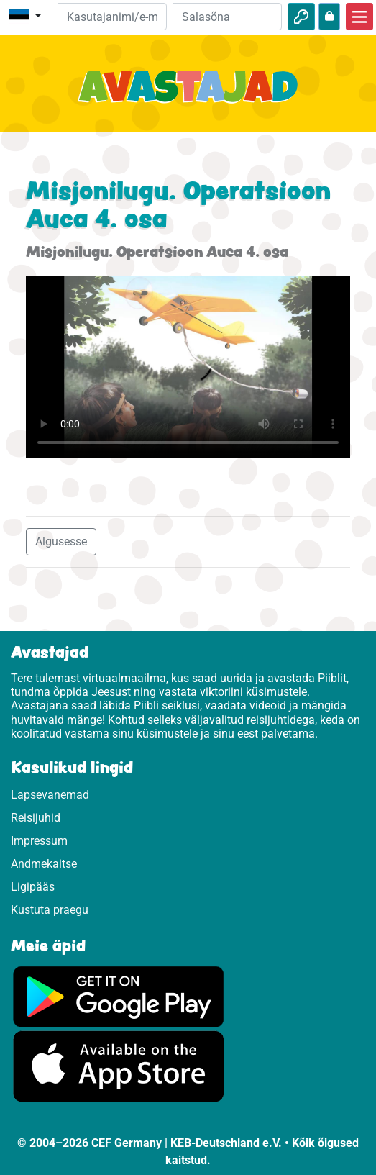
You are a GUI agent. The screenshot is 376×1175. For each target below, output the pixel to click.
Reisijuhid (35, 818)
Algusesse (61, 541)
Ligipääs (33, 887)
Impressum (39, 841)
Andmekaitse (44, 864)
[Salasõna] (227, 16)
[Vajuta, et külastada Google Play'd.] (118, 995)
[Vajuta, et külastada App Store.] (118, 1066)
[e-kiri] (112, 16)
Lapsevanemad (50, 795)
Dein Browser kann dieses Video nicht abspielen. (188, 367)
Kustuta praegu (49, 910)
